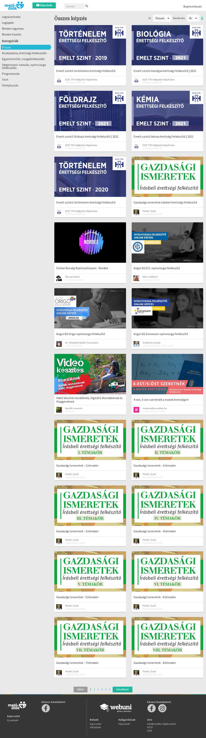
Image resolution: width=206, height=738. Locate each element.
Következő (122, 689)
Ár (193, 18)
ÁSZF (150, 727)
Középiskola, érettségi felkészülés (24, 53)
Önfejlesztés (10, 85)
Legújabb (8, 23)
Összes (6, 47)
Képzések (44, 5)
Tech (5, 79)
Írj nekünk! (12, 720)
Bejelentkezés (192, 6)
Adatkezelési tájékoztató (161, 724)
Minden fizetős (11, 34)
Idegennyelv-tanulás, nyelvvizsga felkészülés (24, 66)
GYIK (149, 730)
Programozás (11, 73)
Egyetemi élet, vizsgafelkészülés (23, 59)
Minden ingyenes (13, 28)
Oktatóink (95, 727)
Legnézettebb (11, 17)
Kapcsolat (95, 724)
